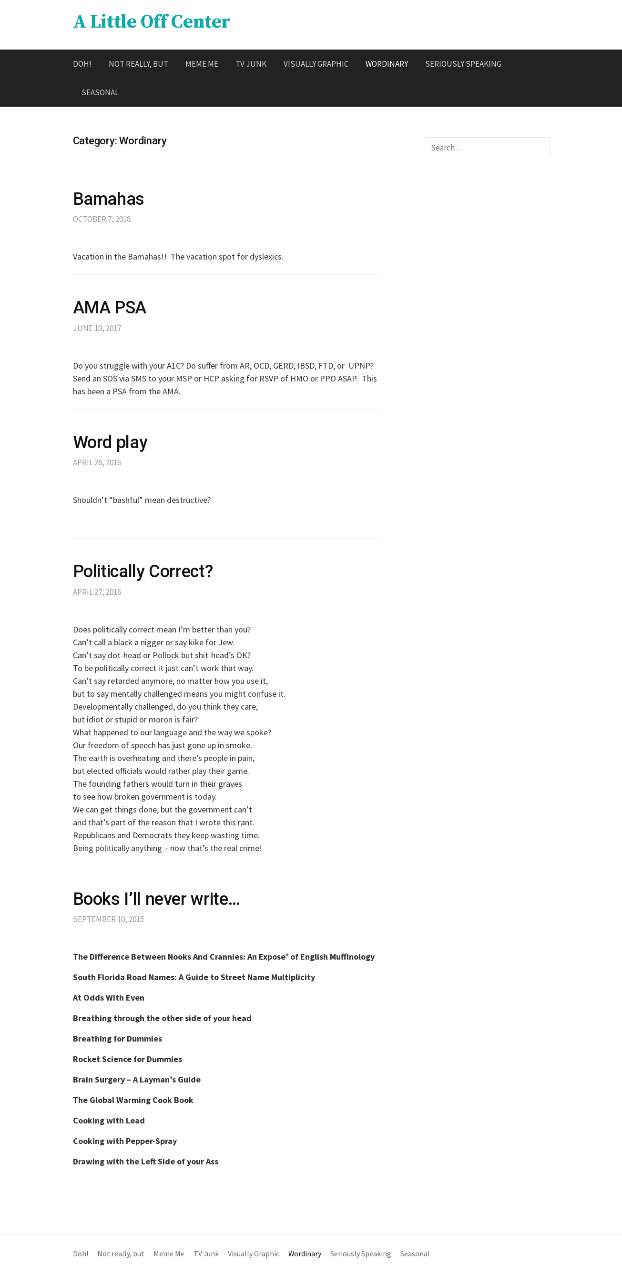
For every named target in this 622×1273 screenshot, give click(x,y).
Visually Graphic (316, 64)
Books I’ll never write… (156, 899)
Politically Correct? (143, 571)
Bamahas (108, 199)
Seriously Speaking (463, 64)
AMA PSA (109, 308)
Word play (110, 442)
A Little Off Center (152, 22)
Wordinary (387, 64)
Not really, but (138, 64)
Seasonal (100, 92)
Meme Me (201, 64)
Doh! (82, 64)
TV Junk (250, 64)
